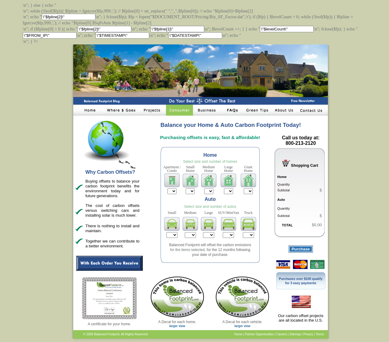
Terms (319, 334)
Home (238, 334)
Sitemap (295, 334)
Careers (281, 334)
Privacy (308, 334)
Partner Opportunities (259, 334)
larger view (177, 326)
